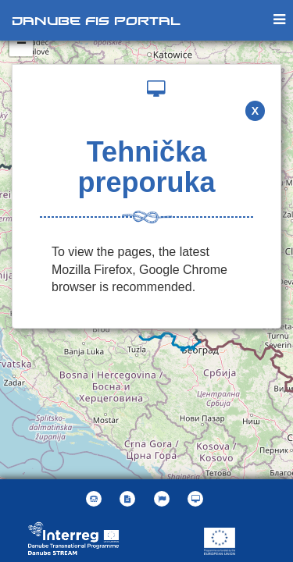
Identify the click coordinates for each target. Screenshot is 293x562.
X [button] (255, 111)
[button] (163, 499)
